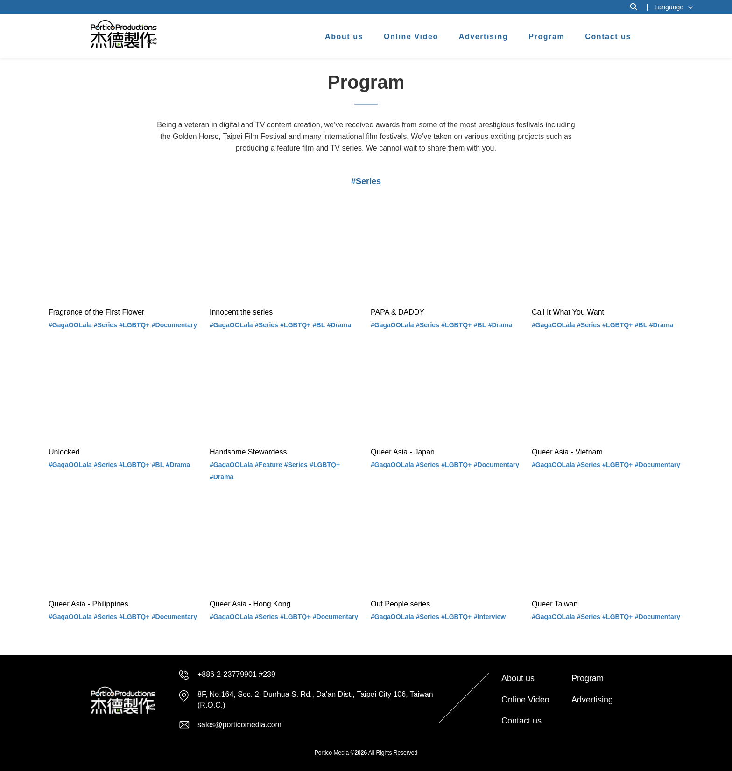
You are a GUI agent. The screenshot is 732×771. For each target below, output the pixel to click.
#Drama (339, 325)
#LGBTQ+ (134, 325)
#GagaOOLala (70, 325)
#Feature (268, 464)
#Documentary (174, 325)
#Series (105, 325)
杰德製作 (124, 34)
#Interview (490, 616)
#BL (319, 325)
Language (669, 7)
